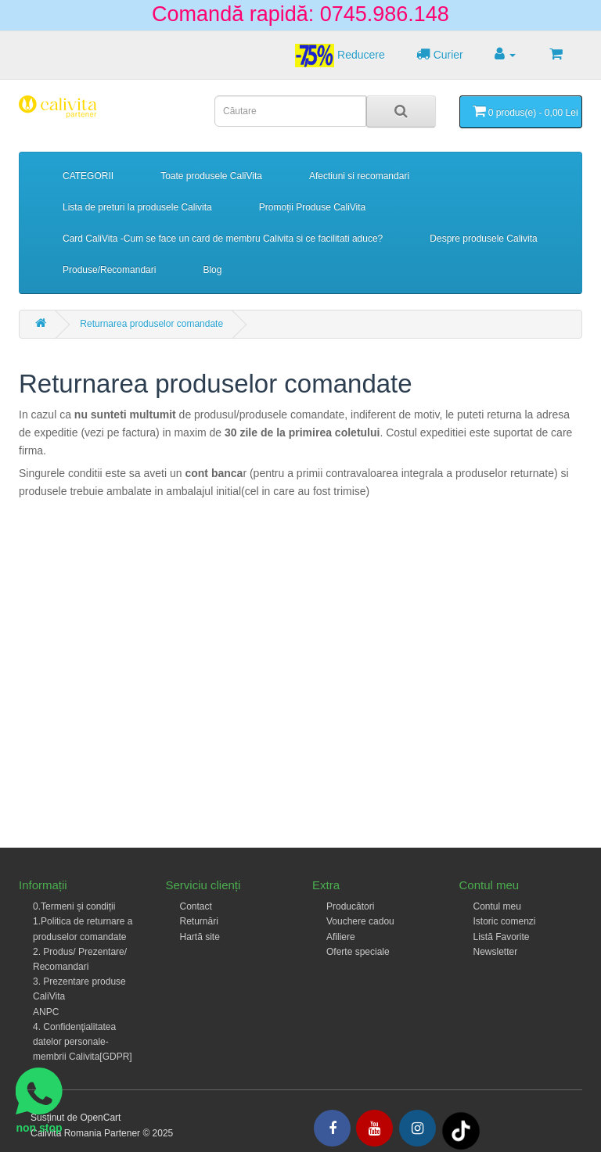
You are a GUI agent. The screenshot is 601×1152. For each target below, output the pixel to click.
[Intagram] (417, 1128)
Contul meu (497, 906)
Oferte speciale (358, 951)
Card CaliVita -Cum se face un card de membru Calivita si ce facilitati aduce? (223, 238)
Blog (212, 269)
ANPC (46, 1012)
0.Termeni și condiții (74, 906)
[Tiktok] (461, 1130)
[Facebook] (332, 1128)
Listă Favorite (501, 936)
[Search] (401, 111)
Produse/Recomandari (109, 269)
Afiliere (340, 936)
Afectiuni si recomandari (359, 175)
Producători (350, 906)
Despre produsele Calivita (483, 238)
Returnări (199, 921)
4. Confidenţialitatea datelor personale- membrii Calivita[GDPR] (82, 1041)
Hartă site (200, 936)
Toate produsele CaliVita (211, 175)
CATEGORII (88, 175)
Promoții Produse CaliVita (312, 207)
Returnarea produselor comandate (151, 323)
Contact (196, 906)
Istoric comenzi (504, 921)
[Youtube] (374, 1128)
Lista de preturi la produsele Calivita (137, 207)
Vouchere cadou (360, 921)
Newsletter (495, 951)
